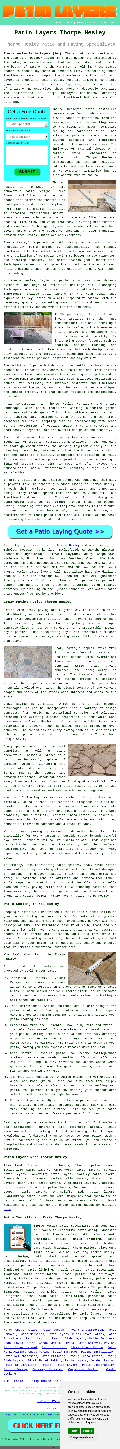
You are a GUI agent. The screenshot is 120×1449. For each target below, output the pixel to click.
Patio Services (32, 1334)
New (15, 1415)
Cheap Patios (26, 1329)
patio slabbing (90, 1261)
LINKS (68, 22)
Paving (69, 1343)
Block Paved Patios (88, 1334)
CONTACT (92, 22)
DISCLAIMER (108, 22)
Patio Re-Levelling (20, 1365)
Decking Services (47, 1369)
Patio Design (53, 1329)
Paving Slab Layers (68, 1338)
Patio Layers (58, 1334)
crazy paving (63, 730)
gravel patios (69, 1269)
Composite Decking (84, 1369)
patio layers (47, 349)
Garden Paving (102, 1360)
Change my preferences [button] (82, 1437)
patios (27, 480)
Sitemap (6, 1415)
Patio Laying (37, 1338)
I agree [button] (73, 1430)
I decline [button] (87, 1430)
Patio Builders (101, 1338)
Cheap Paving (49, 1343)
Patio (8, 545)
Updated (25, 1415)
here (7, 1209)
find (18, 1165)
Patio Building (53, 1356)
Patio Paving (15, 1369)
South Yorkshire (44, 1309)
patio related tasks (94, 1305)
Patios (46, 1365)
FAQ (34, 1415)
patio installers (101, 109)
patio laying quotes (76, 1205)
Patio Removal (89, 1343)
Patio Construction (98, 1365)
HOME (58, 22)
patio (63, 280)
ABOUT (80, 22)
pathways (85, 1278)
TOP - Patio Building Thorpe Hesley (33, 1381)
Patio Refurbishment (21, 1347)
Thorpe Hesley (68, 545)
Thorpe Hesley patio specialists (62, 1225)
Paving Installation (86, 1329)
